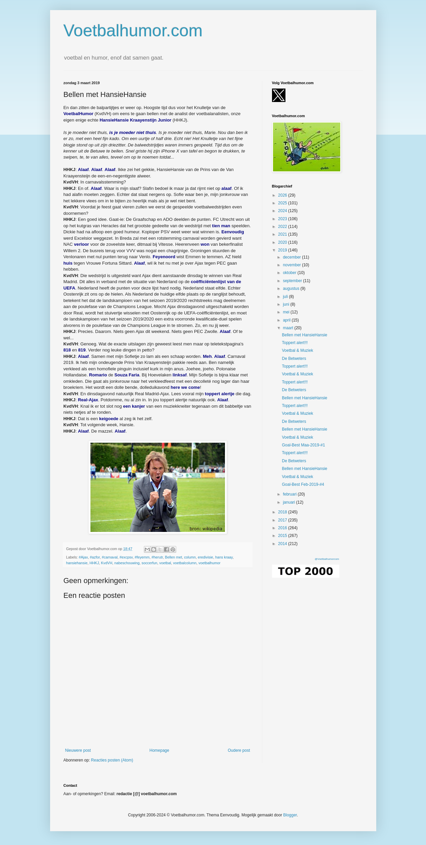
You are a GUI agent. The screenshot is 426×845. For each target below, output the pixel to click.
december (292, 257)
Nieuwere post (78, 750)
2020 (283, 242)
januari (289, 502)
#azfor (95, 557)
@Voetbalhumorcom (327, 559)
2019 (283, 250)
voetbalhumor (209, 563)
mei (287, 312)
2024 (283, 210)
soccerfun (149, 563)
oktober (290, 272)
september (293, 280)
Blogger (290, 815)
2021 (283, 234)
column (190, 557)
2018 (283, 512)
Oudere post (239, 750)
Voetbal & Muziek (297, 350)
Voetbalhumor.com (133, 30)
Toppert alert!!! (295, 342)
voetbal (165, 563)
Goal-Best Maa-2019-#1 (303, 445)
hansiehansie (77, 563)
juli (286, 296)
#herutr (157, 557)
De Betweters (294, 358)
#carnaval (110, 557)
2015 (283, 535)
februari (290, 494)
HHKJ (94, 563)
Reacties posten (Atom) (112, 760)
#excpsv (126, 557)
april (287, 320)
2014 (283, 543)
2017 (283, 520)
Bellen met (173, 557)
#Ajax (83, 557)
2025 (283, 203)
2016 (283, 528)
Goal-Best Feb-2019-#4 (303, 484)
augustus (291, 288)
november (292, 265)
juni (286, 304)
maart (288, 328)
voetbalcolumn (185, 563)
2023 (283, 218)
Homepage (159, 750)
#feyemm (141, 557)
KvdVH (106, 563)
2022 (283, 226)
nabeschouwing (127, 563)
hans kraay (224, 557)
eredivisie (205, 557)
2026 (283, 195)
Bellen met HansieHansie (304, 335)
